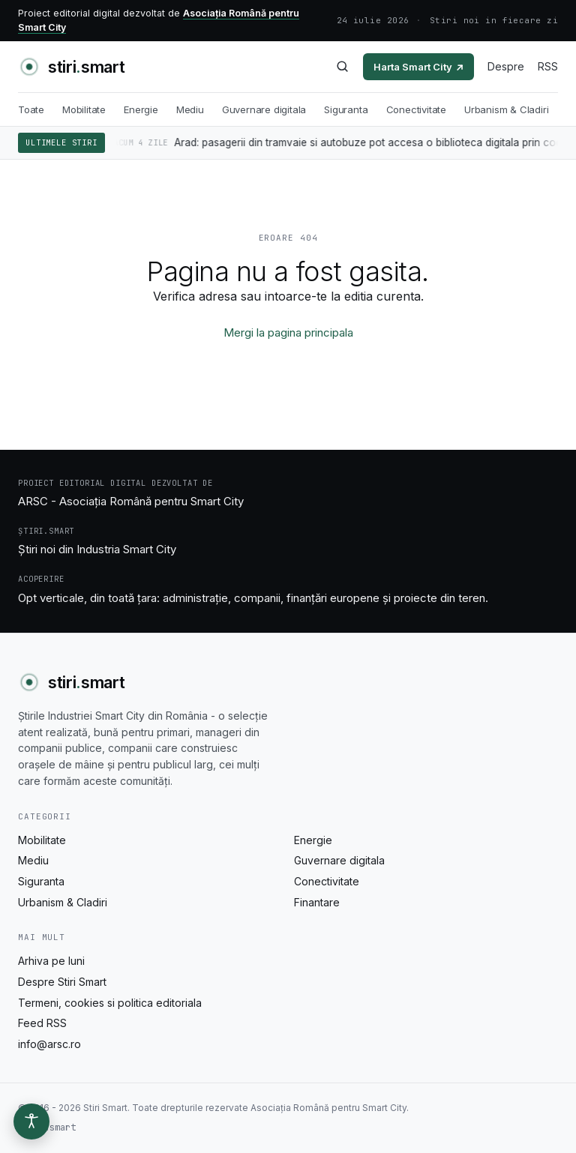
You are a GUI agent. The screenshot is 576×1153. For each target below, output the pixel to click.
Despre (506, 66)
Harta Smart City (419, 66)
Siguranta (346, 109)
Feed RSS (42, 1023)
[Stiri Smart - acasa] (71, 66)
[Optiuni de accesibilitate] (32, 1122)
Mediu (190, 109)
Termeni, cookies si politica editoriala (110, 1002)
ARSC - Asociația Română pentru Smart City (131, 501)
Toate (31, 109)
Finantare (317, 902)
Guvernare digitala (264, 109)
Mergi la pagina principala (288, 332)
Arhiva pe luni (51, 960)
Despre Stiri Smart (62, 981)
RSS (548, 66)
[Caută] (342, 66)
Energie (141, 109)
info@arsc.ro (49, 1044)
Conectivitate (416, 109)
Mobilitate (84, 109)
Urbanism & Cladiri (506, 109)
